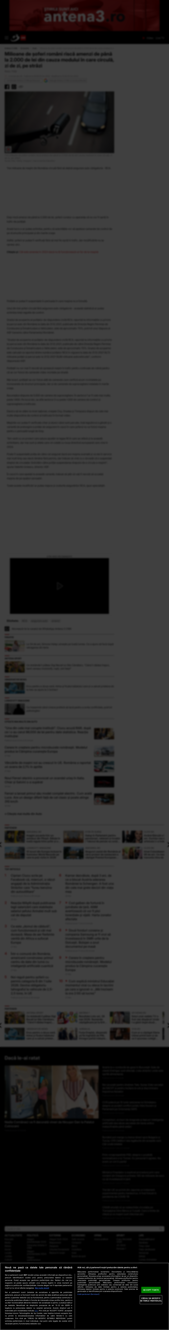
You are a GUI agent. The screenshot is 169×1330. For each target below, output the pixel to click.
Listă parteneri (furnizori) (88, 1294)
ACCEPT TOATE (151, 1290)
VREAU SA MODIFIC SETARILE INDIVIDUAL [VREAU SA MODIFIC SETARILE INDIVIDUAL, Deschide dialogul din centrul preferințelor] (151, 1299)
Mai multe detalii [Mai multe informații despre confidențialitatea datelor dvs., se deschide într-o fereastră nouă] (42, 1288)
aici (36, 1310)
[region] (84, 1296)
